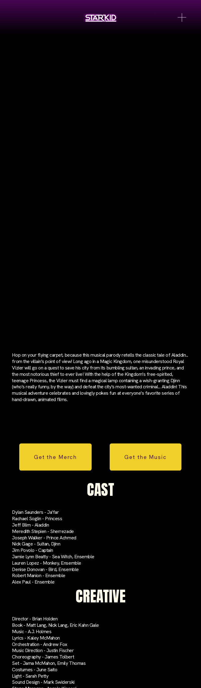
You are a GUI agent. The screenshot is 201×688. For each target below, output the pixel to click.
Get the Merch (55, 457)
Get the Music (145, 457)
